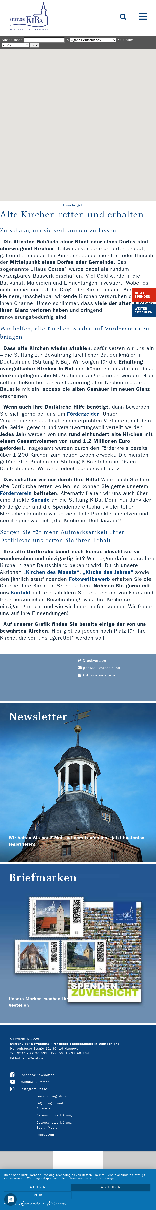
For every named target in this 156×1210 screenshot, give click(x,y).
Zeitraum (125, 40)
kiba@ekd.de (33, 1058)
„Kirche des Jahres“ (108, 572)
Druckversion (92, 661)
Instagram (28, 1089)
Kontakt (21, 593)
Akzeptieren (78, 1196)
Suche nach (12, 40)
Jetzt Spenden (143, 295)
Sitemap (43, 1082)
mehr (130, 1196)
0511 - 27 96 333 (32, 1053)
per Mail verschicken (99, 668)
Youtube (26, 1082)
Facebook (28, 1075)
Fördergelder (83, 414)
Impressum (45, 1134)
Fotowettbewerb (89, 579)
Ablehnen (26, 1196)
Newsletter (45, 1075)
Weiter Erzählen (144, 310)
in (67, 40)
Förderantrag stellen (52, 1096)
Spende (40, 500)
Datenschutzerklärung (54, 1115)
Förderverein (16, 493)
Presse (41, 1089)
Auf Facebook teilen (98, 675)
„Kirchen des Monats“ (51, 572)
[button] (78, 121)
